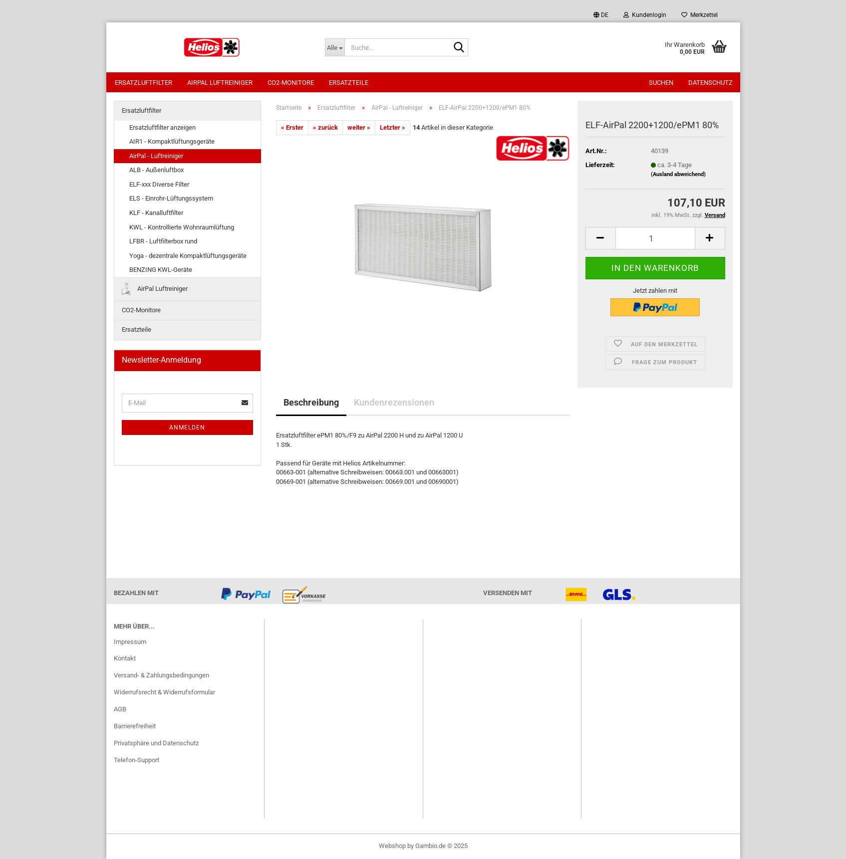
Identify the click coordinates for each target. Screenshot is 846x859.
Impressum (130, 641)
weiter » (358, 127)
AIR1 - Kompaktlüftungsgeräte (172, 141)
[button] (601, 14)
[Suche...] (334, 47)
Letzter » (392, 127)
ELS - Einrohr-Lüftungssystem (171, 198)
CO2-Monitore (291, 82)
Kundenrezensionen (394, 402)
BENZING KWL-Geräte (160, 269)
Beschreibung (311, 402)
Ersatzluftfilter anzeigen (162, 127)
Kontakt (125, 658)
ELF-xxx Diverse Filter (159, 184)
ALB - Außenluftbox (156, 170)
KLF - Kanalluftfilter (156, 212)
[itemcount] (655, 238)
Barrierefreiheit (135, 726)
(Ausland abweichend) (678, 174)
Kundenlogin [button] (644, 14)
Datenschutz (710, 82)
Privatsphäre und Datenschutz (156, 743)
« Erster (292, 127)
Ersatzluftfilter (143, 82)
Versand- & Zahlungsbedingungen (161, 675)
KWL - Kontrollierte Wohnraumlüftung (181, 227)
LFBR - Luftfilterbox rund (163, 241)
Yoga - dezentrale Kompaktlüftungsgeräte (188, 255)
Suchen (661, 82)
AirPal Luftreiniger (220, 82)
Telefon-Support (136, 760)
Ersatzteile (348, 82)
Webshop (392, 846)
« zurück (325, 127)
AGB (120, 709)
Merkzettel (699, 14)
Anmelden (187, 427)
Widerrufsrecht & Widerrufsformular (164, 692)
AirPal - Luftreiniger (156, 156)
